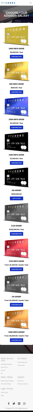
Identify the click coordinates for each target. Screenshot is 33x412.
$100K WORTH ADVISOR (16, 155)
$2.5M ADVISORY (16, 226)
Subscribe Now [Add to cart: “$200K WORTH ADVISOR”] (16, 127)
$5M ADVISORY (16, 190)
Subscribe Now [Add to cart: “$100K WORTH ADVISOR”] (16, 163)
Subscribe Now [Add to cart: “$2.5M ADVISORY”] (16, 234)
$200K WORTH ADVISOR (16, 119)
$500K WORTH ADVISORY (16, 332)
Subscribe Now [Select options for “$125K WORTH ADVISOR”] (16, 269)
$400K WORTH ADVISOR (16, 48)
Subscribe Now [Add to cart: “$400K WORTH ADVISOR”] (16, 56)
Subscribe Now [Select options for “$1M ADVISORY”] (16, 304)
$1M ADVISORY (16, 296)
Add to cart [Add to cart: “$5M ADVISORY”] (16, 198)
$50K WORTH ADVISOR (16, 84)
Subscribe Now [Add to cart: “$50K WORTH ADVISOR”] (16, 92)
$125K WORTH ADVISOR (16, 261)
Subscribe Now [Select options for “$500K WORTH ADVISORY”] (16, 340)
